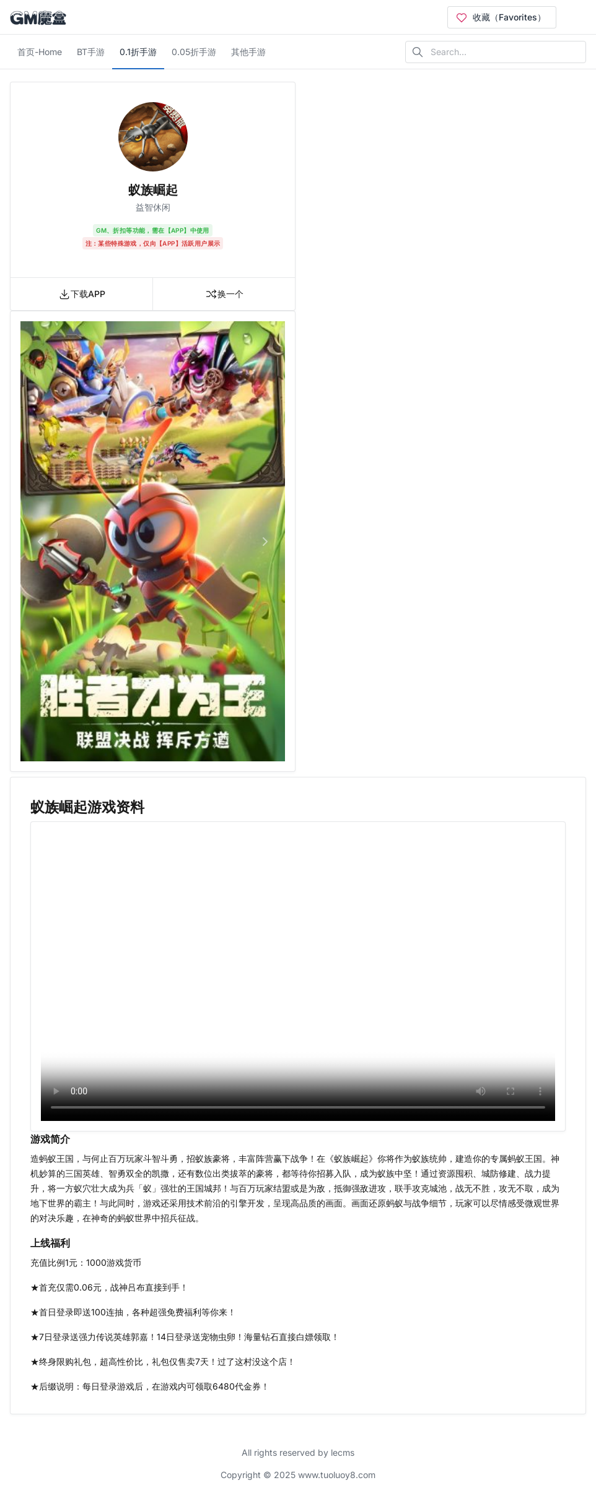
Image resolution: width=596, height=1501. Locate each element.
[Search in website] (495, 52)
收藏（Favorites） (500, 17)
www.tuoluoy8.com (336, 1474)
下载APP (81, 294)
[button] (40, 541)
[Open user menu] (576, 17)
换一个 (224, 294)
